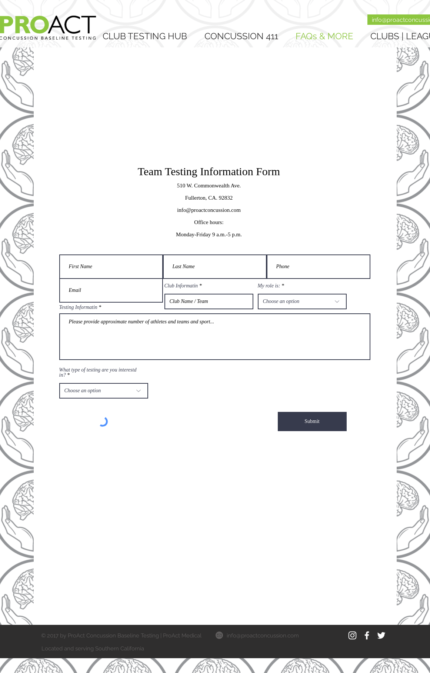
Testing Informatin (78, 307)
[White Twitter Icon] (381, 635)
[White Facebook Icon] (366, 635)
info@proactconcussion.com (263, 635)
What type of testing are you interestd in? (98, 372)
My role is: (269, 286)
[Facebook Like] (347, 648)
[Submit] (312, 421)
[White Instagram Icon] (352, 635)
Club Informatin (181, 286)
